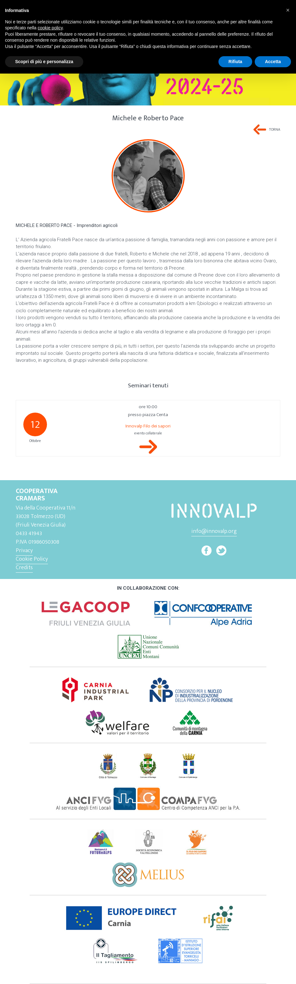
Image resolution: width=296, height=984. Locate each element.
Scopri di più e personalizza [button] (44, 61)
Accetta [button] (273, 61)
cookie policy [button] (50, 27)
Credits (24, 567)
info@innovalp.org (214, 531)
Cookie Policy (32, 559)
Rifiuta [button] (235, 61)
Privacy (24, 550)
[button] (288, 10)
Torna (274, 129)
